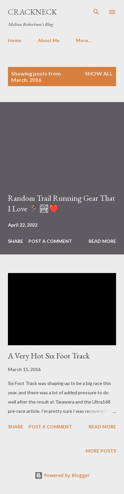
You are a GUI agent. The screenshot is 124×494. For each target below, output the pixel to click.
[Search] (96, 12)
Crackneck (32, 12)
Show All (99, 73)
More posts (101, 451)
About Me (49, 40)
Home (14, 40)
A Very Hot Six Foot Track (49, 356)
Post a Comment (50, 241)
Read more (102, 241)
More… (84, 40)
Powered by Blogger (62, 475)
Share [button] (15, 241)
